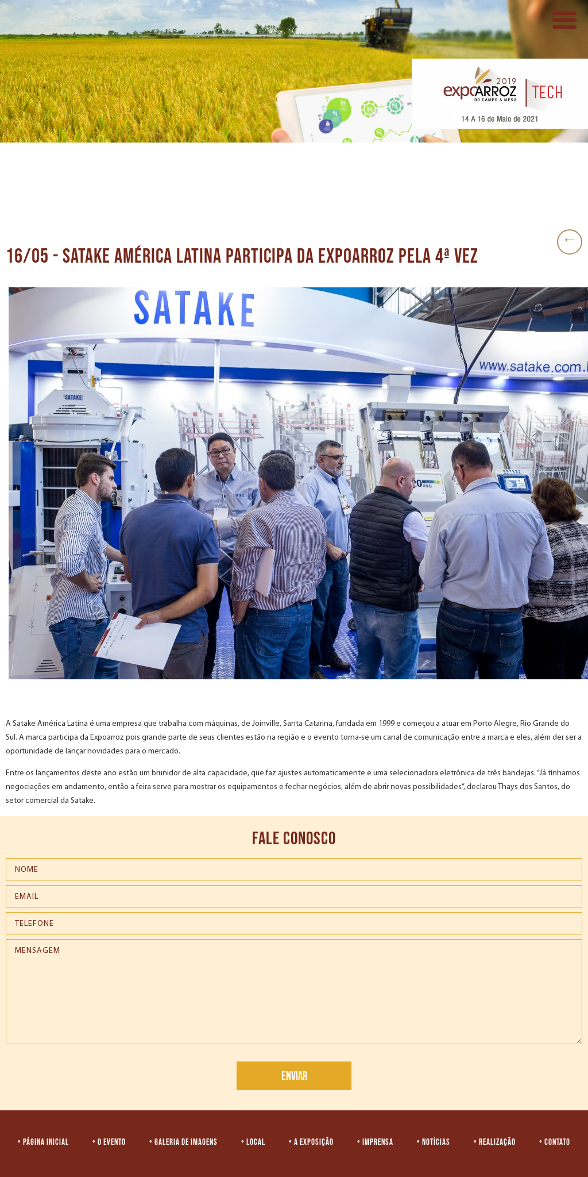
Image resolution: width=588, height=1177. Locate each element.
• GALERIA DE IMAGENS (183, 1142)
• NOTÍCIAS (433, 1142)
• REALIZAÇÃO (495, 1142)
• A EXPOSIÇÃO (311, 1142)
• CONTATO (554, 1142)
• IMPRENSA (375, 1142)
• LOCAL (253, 1142)
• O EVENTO (109, 1142)
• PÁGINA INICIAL (43, 1142)
